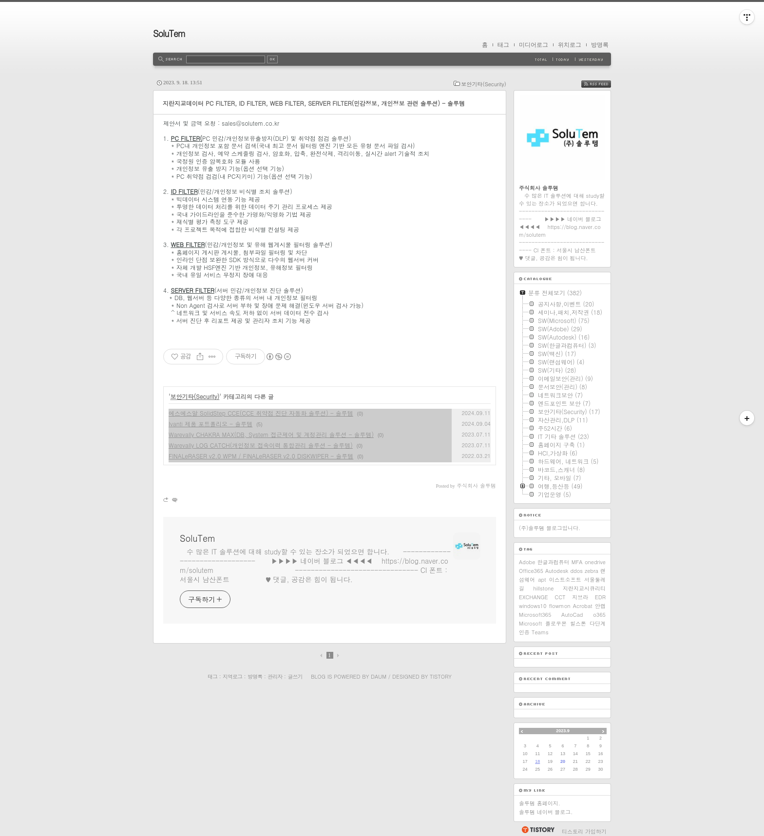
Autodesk (557, 570)
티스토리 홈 (537, 829)
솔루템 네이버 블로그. (546, 812)
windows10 (532, 605)
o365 (599, 614)
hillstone (544, 588)
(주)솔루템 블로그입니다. (549, 528)
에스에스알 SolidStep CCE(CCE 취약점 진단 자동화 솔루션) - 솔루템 (261, 413)
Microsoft (530, 623)
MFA (577, 562)
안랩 (600, 605)
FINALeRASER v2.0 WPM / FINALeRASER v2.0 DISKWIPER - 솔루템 (261, 456)
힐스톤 (578, 623)
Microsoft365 (535, 614)
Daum (378, 676)
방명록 (600, 44)
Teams (540, 632)
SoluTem (169, 33)
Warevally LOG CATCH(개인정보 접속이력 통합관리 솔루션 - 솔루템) (261, 445)
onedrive (595, 562)
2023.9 (563, 730)
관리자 (274, 676)
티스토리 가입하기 (584, 831)
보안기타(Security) (483, 84)
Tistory (441, 676)
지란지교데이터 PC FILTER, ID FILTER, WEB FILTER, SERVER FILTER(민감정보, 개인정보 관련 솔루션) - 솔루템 (314, 103)
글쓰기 (294, 676)
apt (542, 579)
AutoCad (572, 614)
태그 (503, 44)
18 (537, 761)
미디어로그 (533, 44)
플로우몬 (556, 623)
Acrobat (582, 605)
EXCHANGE (533, 597)
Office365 (531, 570)
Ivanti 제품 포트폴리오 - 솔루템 (210, 423)
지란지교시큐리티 (584, 588)
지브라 (580, 597)
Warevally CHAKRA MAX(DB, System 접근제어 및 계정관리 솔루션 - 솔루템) (271, 434)
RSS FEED (603, 84)
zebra (591, 570)
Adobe (527, 562)
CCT (559, 597)
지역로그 (232, 676)
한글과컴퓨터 (553, 562)
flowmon (560, 605)
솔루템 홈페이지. (539, 803)
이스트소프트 (565, 579)
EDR (600, 597)
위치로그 (569, 44)
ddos (576, 570)
